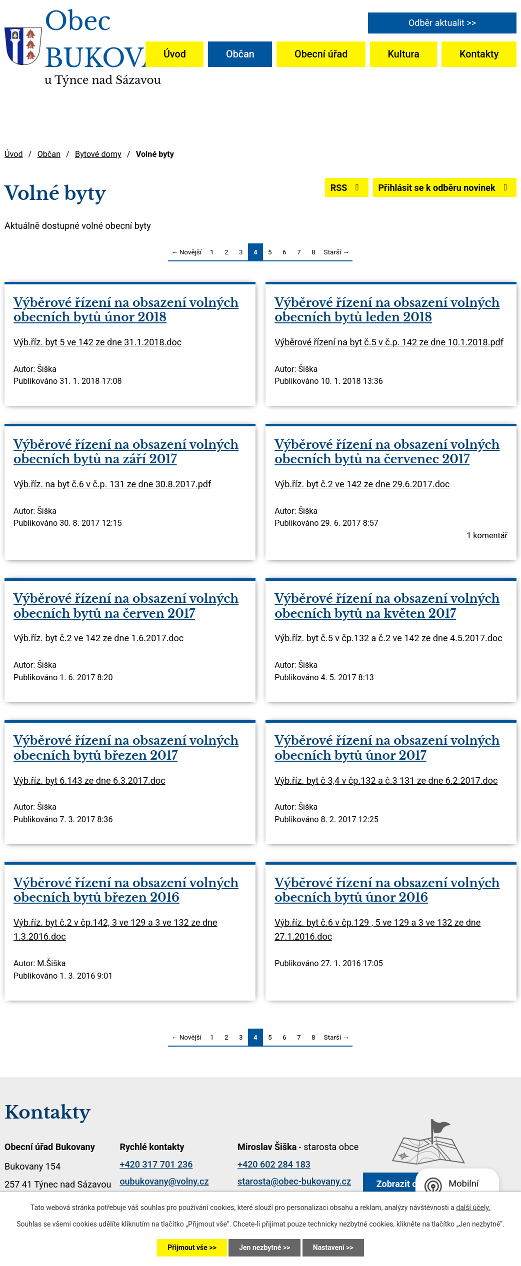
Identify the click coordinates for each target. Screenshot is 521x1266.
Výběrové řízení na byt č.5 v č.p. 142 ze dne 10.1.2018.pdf (389, 342)
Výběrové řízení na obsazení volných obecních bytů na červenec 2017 (387, 451)
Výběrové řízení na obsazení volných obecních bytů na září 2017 (126, 451)
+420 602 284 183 (274, 1164)
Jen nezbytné (260, 1248)
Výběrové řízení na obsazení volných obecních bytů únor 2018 (126, 309)
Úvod (175, 54)
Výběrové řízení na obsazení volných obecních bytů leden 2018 (387, 309)
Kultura (404, 54)
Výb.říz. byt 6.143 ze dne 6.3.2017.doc (90, 780)
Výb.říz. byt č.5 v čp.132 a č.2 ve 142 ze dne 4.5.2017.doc (388, 638)
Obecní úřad (321, 54)
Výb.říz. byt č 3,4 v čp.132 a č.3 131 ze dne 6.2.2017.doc (386, 780)
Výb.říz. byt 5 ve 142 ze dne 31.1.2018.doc (98, 342)
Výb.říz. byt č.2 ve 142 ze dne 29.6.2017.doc (362, 484)
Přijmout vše (187, 1248)
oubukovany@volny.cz (164, 1181)
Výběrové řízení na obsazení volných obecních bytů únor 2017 (387, 747)
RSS (346, 187)
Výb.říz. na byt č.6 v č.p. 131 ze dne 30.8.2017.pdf (112, 484)
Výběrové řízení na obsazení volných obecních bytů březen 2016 (126, 890)
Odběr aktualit (436, 22)
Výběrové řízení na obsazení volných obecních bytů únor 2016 (387, 890)
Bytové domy (98, 154)
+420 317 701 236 (156, 1164)
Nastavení (328, 1248)
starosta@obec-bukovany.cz (294, 1181)
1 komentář (487, 535)
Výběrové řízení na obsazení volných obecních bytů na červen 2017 (126, 605)
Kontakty (479, 54)
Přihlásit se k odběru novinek (444, 187)
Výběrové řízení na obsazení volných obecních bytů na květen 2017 (387, 605)
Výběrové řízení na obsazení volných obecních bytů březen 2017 (126, 747)
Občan (240, 54)
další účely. (473, 1208)
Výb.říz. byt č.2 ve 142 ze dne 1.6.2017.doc (99, 638)
